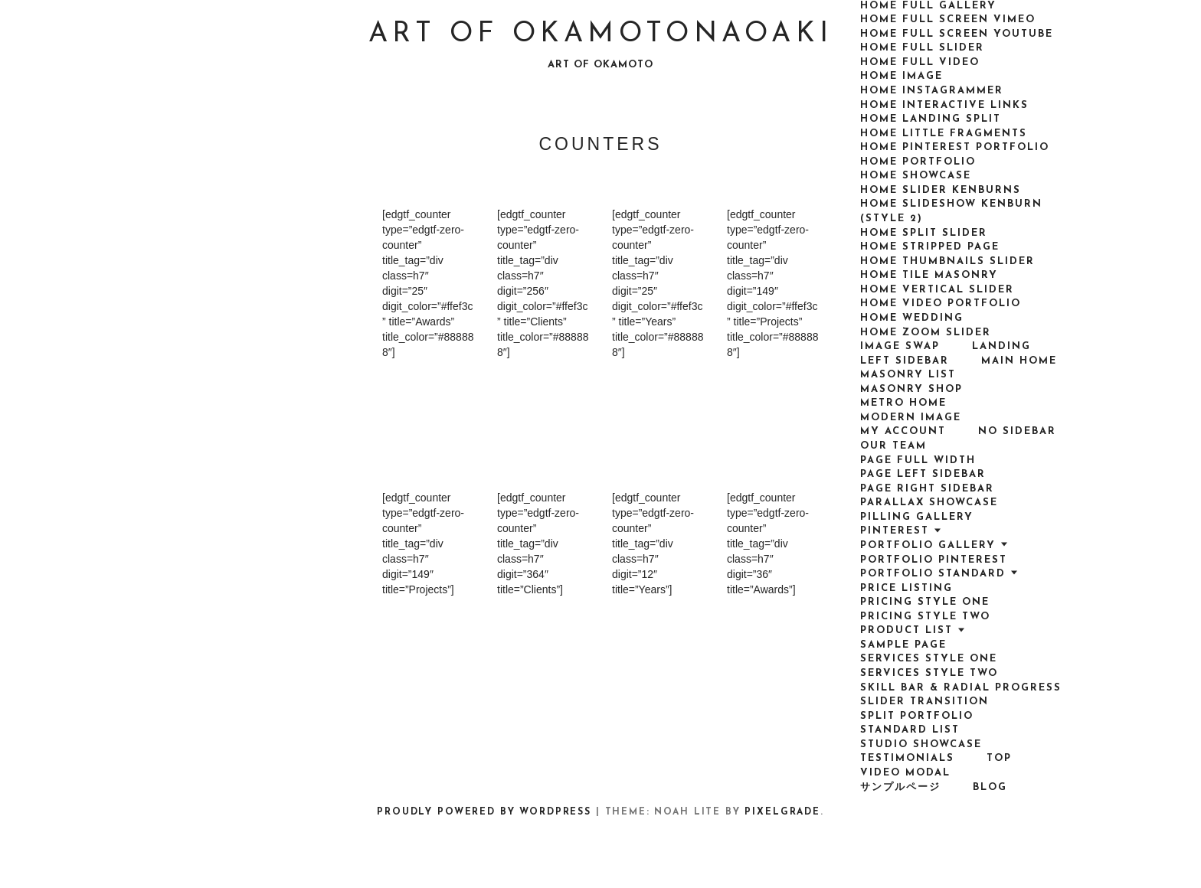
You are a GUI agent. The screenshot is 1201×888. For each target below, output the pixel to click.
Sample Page (903, 645)
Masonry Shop (911, 389)
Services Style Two (929, 673)
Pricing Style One (925, 602)
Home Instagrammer (931, 91)
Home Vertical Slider (937, 290)
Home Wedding (912, 318)
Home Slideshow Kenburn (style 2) (951, 211)
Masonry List (908, 375)
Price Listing (906, 588)
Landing (1001, 346)
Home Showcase (915, 176)
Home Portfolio (918, 162)
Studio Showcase (921, 744)
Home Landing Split (930, 119)
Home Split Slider (923, 233)
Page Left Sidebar (923, 474)
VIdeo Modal (905, 773)
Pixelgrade (782, 812)
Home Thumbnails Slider (947, 261)
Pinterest (894, 531)
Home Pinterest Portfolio (954, 147)
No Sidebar (1017, 431)
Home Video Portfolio (940, 304)
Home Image (901, 76)
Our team (893, 446)
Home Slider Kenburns (940, 190)
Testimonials (907, 758)
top (999, 758)
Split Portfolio (917, 716)
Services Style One (928, 659)
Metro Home (903, 403)
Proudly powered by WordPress (484, 812)
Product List (906, 630)
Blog (990, 787)
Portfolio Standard (933, 574)
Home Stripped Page (930, 247)
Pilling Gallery (917, 517)
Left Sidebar (904, 361)
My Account (903, 431)
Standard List (910, 730)
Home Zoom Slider (925, 333)
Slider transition (924, 702)
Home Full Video (920, 62)
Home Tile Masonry (929, 275)
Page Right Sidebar (927, 489)
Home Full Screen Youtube (956, 34)
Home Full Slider (922, 48)
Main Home (1019, 361)
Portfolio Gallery (928, 545)
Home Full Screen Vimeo (948, 19)
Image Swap (900, 346)
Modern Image (910, 418)
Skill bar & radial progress (961, 688)
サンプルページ (900, 787)
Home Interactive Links (944, 105)
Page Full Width (918, 460)
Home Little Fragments (943, 134)
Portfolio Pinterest (933, 560)
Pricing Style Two (925, 617)
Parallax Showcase (929, 503)
